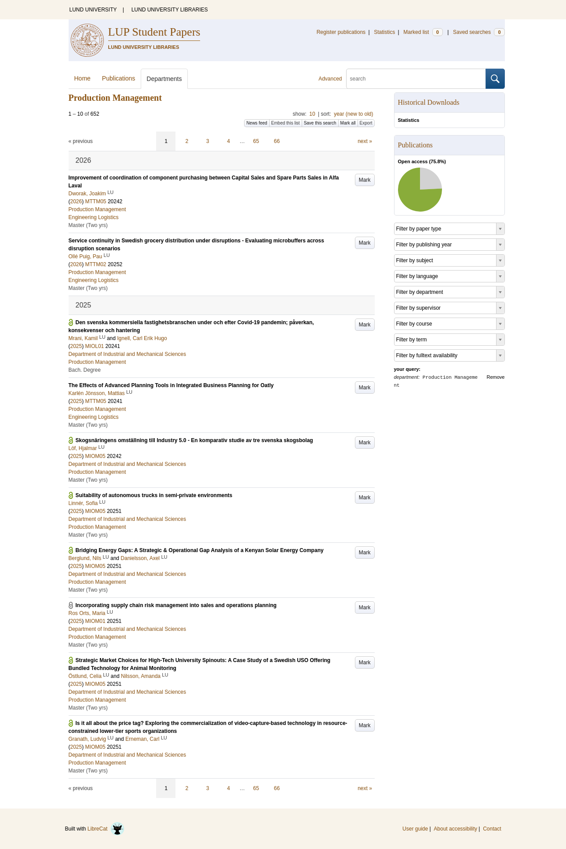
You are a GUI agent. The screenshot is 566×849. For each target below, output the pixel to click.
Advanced (330, 79)
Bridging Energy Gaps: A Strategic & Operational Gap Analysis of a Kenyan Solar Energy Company (200, 550)
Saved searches (479, 32)
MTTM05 (95, 201)
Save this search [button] (320, 123)
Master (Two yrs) (88, 225)
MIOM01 (95, 621)
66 (277, 141)
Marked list (422, 32)
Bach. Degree (85, 370)
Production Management (97, 209)
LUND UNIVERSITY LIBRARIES (169, 10)
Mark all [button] (348, 123)
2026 (76, 201)
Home (82, 78)
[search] (416, 79)
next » (365, 141)
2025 (76, 346)
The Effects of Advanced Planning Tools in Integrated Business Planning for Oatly (171, 385)
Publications (118, 78)
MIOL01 (94, 346)
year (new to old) (353, 114)
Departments (164, 78)
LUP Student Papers (154, 32)
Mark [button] (365, 180)
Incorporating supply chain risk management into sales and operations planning (176, 605)
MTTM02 (95, 264)
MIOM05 (95, 456)
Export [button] (366, 123)
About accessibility (455, 829)
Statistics (384, 32)
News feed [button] (256, 123)
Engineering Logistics (94, 217)
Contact (492, 829)
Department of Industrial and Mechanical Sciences (127, 354)
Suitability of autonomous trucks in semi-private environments (154, 495)
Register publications (341, 32)
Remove (496, 377)
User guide (415, 829)
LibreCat (106, 829)
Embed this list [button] (285, 123)
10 (312, 114)
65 (256, 141)
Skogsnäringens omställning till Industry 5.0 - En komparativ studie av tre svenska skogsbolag (194, 440)
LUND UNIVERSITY (93, 10)
